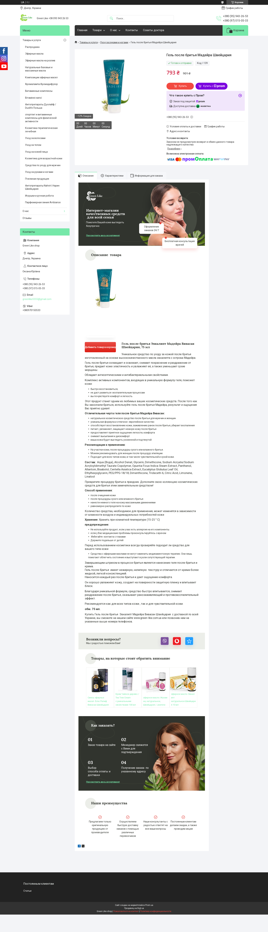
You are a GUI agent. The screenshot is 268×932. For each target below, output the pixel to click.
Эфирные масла (34, 53)
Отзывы (27, 218)
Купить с (214, 86)
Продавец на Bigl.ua (134, 908)
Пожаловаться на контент (126, 911)
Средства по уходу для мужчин (43, 165)
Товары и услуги (88, 42)
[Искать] (111, 18)
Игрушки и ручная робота (39, 195)
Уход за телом (33, 145)
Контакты (131, 30)
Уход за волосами (35, 138)
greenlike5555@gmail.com (37, 299)
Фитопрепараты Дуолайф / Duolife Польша (40, 106)
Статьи (27, 890)
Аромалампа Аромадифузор (41, 84)
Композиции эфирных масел (41, 77)
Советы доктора (153, 30)
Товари (97, 30)
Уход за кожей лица (36, 151)
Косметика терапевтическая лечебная (41, 130)
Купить (183, 86)
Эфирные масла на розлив (40, 60)
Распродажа (32, 47)
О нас (113, 30)
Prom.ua (149, 905)
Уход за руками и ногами (114, 42)
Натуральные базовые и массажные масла (38, 69)
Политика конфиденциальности (155, 911)
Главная (82, 30)
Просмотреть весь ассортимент (103, 235)
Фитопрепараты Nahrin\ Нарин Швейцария (42, 187)
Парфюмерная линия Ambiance (43, 202)
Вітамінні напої (33, 97)
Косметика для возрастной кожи (43, 158)
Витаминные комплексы (38, 91)
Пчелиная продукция (37, 178)
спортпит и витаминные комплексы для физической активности (41, 118)
